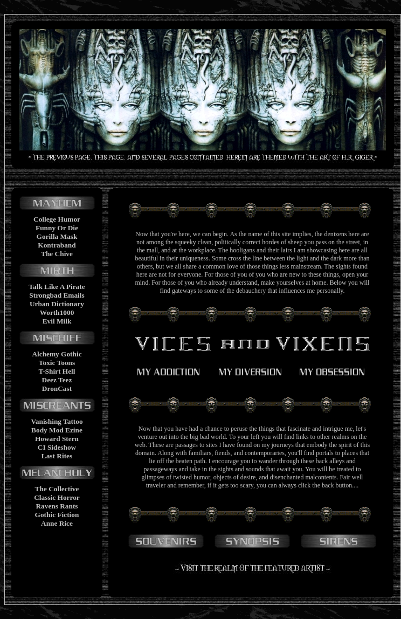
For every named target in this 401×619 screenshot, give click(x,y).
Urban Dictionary (57, 304)
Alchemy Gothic (56, 354)
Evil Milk (57, 321)
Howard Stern (57, 439)
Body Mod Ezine (56, 430)
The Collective (57, 489)
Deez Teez (57, 380)
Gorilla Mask (57, 236)
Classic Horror (57, 497)
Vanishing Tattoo (56, 421)
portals (325, 453)
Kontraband (56, 245)
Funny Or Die (57, 228)
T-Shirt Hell (56, 371)
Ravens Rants (57, 506)
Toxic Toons (57, 363)
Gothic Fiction (57, 515)
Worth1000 (57, 312)
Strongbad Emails (56, 295)
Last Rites (57, 456)
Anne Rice (57, 523)
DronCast (57, 388)
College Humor (56, 219)
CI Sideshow (57, 447)
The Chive (57, 254)
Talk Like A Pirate (57, 287)
